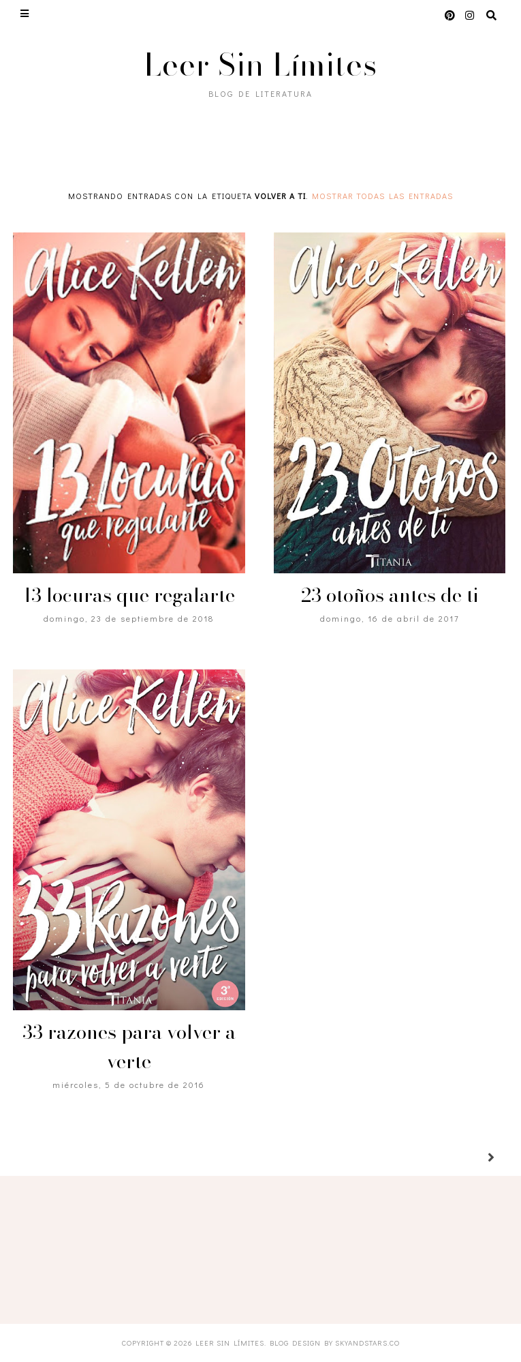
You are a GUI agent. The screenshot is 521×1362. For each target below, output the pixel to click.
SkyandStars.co (367, 1342)
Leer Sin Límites (260, 64)
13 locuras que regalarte (129, 594)
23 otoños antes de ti (389, 594)
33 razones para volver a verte (129, 1046)
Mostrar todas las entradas (382, 195)
